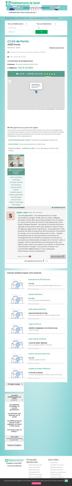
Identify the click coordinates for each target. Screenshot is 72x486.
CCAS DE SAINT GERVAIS (38, 343)
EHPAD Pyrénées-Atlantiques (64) (34, 471)
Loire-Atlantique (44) (39, 18)
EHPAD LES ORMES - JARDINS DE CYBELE (21, 148)
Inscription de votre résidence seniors (57, 466)
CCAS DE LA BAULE (36, 373)
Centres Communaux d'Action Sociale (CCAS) (27, 52)
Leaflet (38, 109)
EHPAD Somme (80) (35, 475)
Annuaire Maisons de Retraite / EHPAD (17, 18)
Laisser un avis (58, 208)
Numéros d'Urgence (14, 445)
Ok (66, 481)
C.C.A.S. (31, 283)
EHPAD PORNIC (13, 144)
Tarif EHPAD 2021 (55, 475)
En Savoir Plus (36, 483)
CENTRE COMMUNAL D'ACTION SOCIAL (43, 328)
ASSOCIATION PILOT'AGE (38, 313)
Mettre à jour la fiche (57, 48)
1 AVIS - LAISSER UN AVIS (36, 73)
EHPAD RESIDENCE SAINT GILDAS (19, 140)
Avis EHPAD (53, 463)
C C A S (31, 298)
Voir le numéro (25, 67)
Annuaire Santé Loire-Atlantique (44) (23, 12)
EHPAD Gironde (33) (35, 465)
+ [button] (9, 79)
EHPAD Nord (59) (34, 467)
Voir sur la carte (34, 289)
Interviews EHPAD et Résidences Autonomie (58, 471)
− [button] (9, 82)
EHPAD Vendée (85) (35, 477)
